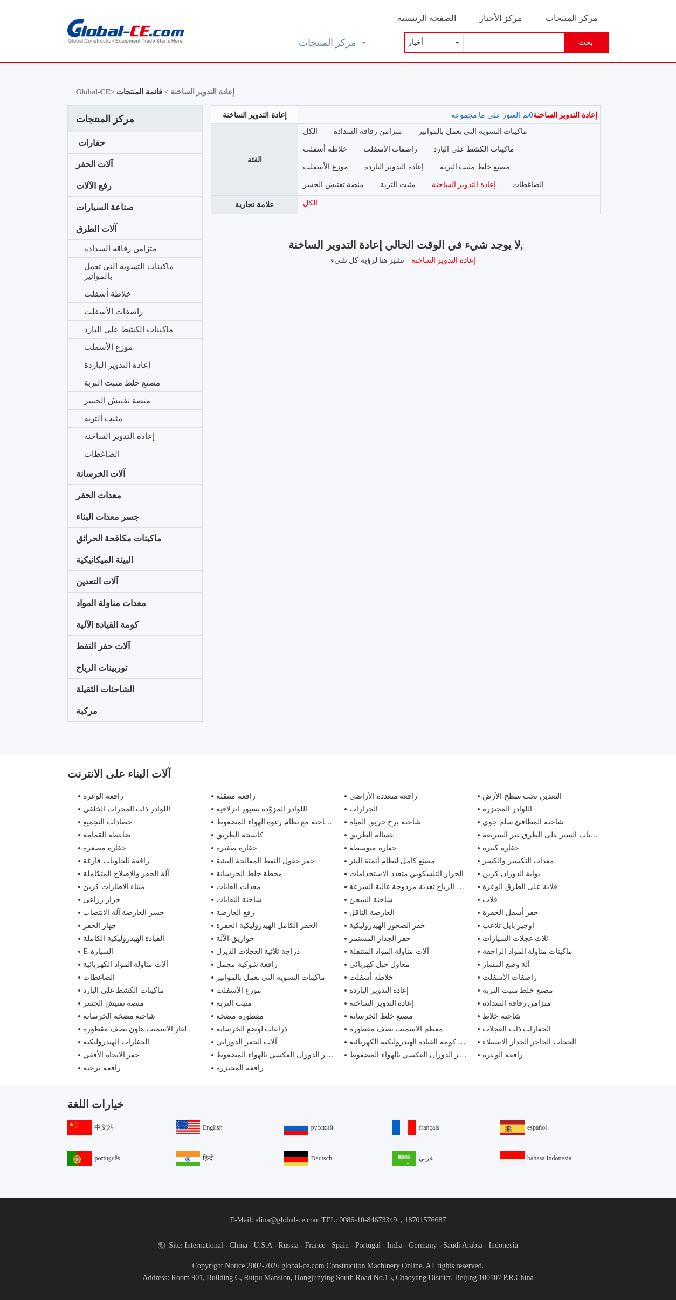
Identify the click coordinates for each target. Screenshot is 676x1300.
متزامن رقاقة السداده (120, 248)
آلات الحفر (94, 164)
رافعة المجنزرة (240, 1068)
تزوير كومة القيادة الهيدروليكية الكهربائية (411, 1042)
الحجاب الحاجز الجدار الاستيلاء (529, 1042)
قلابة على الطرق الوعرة (519, 887)
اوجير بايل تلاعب (508, 925)
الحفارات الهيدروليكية (116, 1042)
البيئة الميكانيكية (104, 560)
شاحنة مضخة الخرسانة (119, 1016)
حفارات (91, 142)
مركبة (87, 711)
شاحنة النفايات (239, 900)
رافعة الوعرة (103, 796)
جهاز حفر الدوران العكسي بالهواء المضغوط (283, 1055)
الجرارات (363, 809)
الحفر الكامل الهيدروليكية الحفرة (267, 925)
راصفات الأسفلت (113, 311)
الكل (310, 131)
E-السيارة (98, 951)
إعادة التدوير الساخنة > (198, 92)
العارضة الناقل (372, 913)
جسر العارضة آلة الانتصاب (123, 913)
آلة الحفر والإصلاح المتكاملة (126, 874)
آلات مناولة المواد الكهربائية (125, 964)
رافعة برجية (102, 1068)
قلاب (490, 900)
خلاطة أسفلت (107, 294)
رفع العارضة (235, 913)
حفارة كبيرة (500, 848)
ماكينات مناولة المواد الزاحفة (527, 951)
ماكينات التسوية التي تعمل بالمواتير (128, 271)
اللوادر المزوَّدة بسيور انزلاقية (261, 809)
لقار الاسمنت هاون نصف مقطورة (135, 1029)
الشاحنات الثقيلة (105, 689)
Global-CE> (95, 92)
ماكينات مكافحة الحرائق (119, 538)
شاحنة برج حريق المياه (385, 822)
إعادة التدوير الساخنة (119, 436)
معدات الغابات (238, 887)
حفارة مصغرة (104, 848)
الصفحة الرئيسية (426, 18)
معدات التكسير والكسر (518, 861)
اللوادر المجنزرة (507, 809)
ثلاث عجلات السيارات (515, 938)
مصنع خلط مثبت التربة (122, 383)
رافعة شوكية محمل (247, 964)
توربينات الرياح (101, 667)
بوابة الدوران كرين (511, 874)
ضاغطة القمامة (107, 835)
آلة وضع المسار (506, 964)
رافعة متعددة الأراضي (383, 796)
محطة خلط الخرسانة (249, 874)
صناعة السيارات (105, 207)
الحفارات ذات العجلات (516, 1029)
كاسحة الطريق (239, 835)
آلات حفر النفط (103, 646)
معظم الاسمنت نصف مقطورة (396, 1029)
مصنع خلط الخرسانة (381, 1016)
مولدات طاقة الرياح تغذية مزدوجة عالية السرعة (423, 887)
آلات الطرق (96, 228)
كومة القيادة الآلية (107, 624)
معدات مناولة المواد (111, 603)
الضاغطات (102, 454)
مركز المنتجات (572, 18)
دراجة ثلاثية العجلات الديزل (258, 951)
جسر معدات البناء (107, 516)
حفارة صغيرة (236, 848)
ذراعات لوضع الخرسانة (251, 1029)
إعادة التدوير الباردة (117, 365)
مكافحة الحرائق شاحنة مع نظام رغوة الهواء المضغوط (299, 822)
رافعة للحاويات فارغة (116, 861)
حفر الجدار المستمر (380, 938)
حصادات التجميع (108, 822)
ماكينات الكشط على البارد (128, 329)
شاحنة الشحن (371, 900)
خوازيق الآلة (235, 938)
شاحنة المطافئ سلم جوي (523, 822)
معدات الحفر (98, 495)
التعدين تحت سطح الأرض (522, 796)
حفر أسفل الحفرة (510, 913)
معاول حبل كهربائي (379, 964)
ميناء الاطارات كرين (114, 887)
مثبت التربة (103, 418)
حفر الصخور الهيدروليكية (387, 925)
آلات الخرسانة (100, 473)
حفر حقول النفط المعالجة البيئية (265, 861)
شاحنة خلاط (501, 1016)
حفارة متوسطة (373, 848)
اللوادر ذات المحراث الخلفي (126, 809)
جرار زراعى (102, 900)
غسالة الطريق (371, 835)
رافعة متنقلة (236, 796)
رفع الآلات (94, 185)
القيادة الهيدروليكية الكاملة (123, 938)
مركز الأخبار (500, 18)
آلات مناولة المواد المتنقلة (389, 951)
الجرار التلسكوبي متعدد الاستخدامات (406, 874)
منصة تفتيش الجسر (117, 400)
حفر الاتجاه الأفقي (111, 1055)
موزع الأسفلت (108, 347)
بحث (585, 42)
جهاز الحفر (99, 925)
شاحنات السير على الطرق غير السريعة (543, 835)
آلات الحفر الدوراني (246, 1042)
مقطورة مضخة (240, 1016)
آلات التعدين (97, 581)
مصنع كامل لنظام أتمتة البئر (392, 861)
